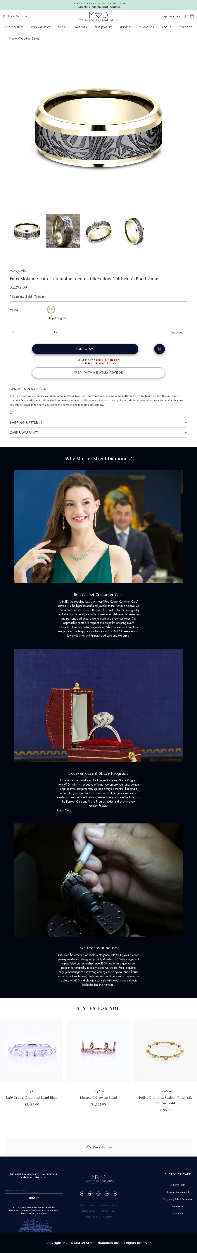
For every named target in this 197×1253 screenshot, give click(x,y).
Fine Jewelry (103, 27)
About (166, 27)
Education (177, 1213)
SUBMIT (33, 1198)
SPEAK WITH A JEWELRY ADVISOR (98, 372)
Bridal (62, 27)
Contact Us (177, 1206)
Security (107, 1216)
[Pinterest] (90, 1194)
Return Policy (87, 1204)
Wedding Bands (29, 38)
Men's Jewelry (18, 271)
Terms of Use (88, 1210)
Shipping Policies (108, 1204)
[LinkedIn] (82, 1194)
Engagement (40, 27)
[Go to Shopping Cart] (192, 16)
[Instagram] (98, 1194)
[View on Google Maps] (3, 16)
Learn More (64, 810)
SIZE (12, 332)
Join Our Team (177, 1184)
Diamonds (147, 27)
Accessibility (92, 1216)
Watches (81, 27)
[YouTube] (115, 1194)
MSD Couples (14, 27)
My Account (174, 16)
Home (13, 38)
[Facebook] (107, 1194)
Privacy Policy (108, 1210)
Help (164, 16)
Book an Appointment (18, 16)
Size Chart (177, 332)
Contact (185, 27)
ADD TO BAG (85, 349)
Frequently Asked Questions (177, 1199)
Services (126, 27)
